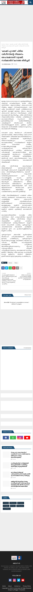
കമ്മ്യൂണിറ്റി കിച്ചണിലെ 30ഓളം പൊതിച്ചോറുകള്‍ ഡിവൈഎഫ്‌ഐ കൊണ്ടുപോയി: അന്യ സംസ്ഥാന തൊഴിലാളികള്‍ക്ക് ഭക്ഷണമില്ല (20, 484)
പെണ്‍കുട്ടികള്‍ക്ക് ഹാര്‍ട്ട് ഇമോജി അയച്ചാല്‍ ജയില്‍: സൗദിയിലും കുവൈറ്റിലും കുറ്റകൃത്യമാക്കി (20, 464)
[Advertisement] (16, 22)
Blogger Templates (19, 590)
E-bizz (13, 506)
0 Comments (27, 348)
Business (13, 503)
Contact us (17, 586)
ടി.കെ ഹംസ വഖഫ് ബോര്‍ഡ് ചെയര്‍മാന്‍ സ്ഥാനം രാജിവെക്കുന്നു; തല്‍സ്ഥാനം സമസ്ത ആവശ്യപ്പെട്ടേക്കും (20, 455)
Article (6, 503)
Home (3, 44)
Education (20, 506)
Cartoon (21, 503)
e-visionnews (17, 588)
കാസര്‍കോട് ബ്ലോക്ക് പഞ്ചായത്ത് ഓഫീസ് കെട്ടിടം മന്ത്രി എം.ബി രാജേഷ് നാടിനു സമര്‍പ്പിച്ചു (20, 474)
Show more (28, 295)
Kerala (10, 263)
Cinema (7, 506)
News (7, 44)
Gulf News (7, 508)
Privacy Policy (27, 586)
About (10, 586)
